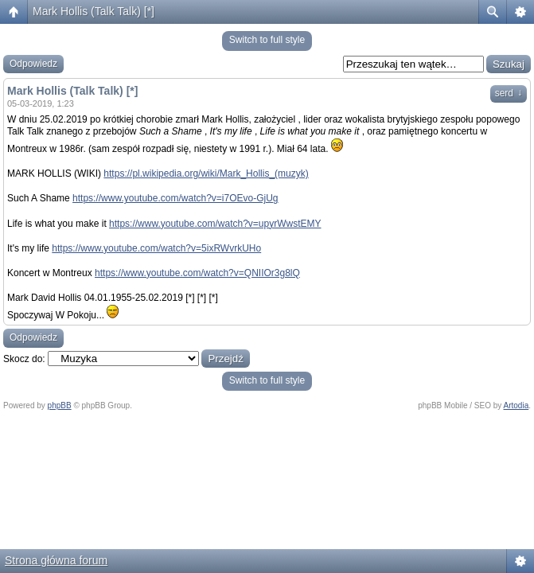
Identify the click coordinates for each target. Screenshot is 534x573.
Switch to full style (267, 39)
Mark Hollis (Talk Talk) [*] (93, 11)
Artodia (516, 405)
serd (508, 93)
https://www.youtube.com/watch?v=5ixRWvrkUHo (156, 248)
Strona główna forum (56, 560)
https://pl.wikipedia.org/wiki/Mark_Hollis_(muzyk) (205, 173)
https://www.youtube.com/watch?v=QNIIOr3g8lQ (197, 273)
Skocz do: (24, 358)
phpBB (60, 405)
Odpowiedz (33, 63)
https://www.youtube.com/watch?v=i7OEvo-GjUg (175, 198)
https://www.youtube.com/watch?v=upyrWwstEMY (215, 223)
